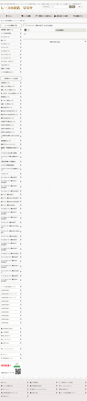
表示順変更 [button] (59, 30)
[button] (55, 41)
